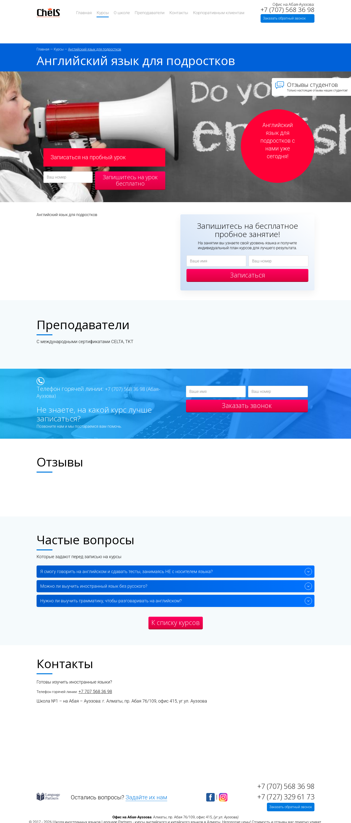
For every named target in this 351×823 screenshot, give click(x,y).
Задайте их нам (145, 796)
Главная (88, 12)
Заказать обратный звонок (284, 18)
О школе (124, 12)
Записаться (247, 276)
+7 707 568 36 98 (95, 692)
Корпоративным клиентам (216, 12)
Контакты (178, 12)
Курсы (106, 12)
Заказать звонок (246, 407)
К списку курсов (176, 623)
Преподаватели (150, 12)
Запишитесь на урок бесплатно (130, 180)
